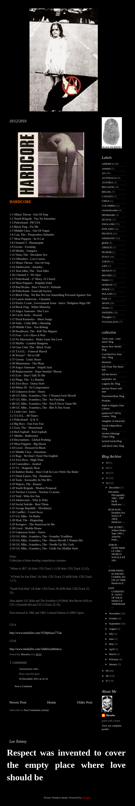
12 (107, 472)
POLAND (107, 293)
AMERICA (108, 163)
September (115, 623)
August (113, 628)
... (109, 565)
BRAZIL (106, 191)
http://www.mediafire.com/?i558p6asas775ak (36, 632)
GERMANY (108, 238)
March (113, 654)
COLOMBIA (109, 205)
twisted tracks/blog (112, 441)
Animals (106, 168)
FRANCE (107, 233)
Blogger (86, 797)
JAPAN (106, 261)
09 (107, 670)
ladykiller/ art (109, 379)
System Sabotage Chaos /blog (111, 435)
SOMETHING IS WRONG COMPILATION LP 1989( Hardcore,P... (116, 576)
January (113, 664)
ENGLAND (108, 224)
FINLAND (107, 229)
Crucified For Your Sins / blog (112, 356)
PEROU (106, 289)
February (114, 659)
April (112, 649)
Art (103, 173)
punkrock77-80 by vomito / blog (111, 415)
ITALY (105, 256)
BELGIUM (108, 187)
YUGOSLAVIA (110, 321)
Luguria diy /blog (111, 383)
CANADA (107, 196)
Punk (104, 298)
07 (107, 680)
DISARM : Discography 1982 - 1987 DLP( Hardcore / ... (116, 498)
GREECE (107, 247)
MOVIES (107, 275)
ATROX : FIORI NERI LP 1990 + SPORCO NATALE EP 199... (116, 552)
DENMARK (108, 215)
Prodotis (106, 400)
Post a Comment (23, 686)
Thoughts (107, 317)
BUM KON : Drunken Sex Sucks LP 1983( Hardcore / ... (116, 516)
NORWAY (107, 284)
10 (107, 483)
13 (107, 467)
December (114, 487)
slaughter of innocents (113, 421)
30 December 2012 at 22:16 (33, 678)
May (111, 644)
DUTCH (106, 219)
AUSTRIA (107, 182)
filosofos (110, 715)
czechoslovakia (110, 210)
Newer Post (17, 702)
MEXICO (107, 270)
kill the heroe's (109, 374)
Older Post (84, 702)
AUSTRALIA (109, 178)
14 (107, 462)
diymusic (106, 362)
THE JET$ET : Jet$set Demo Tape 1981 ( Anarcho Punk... (116, 533)
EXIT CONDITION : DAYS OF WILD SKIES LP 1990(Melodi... (116, 598)
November (115, 613)
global (105, 242)
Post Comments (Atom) (36, 710)
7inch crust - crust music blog (111, 340)
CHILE (105, 201)
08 (107, 676)
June (111, 639)
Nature (105, 280)
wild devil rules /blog (113, 445)
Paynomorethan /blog (113, 396)
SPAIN (105, 303)
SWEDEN (107, 312)
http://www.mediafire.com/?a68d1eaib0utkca (35, 649)
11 (107, 478)
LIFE (104, 266)
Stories (105, 307)
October (113, 618)
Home (51, 702)
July (111, 633)
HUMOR (107, 252)
